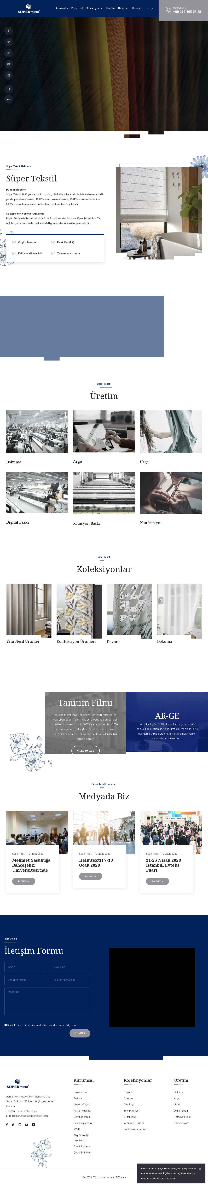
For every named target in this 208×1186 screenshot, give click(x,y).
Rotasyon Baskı (86, 525)
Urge (144, 464)
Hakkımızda (80, 1092)
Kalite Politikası (82, 1110)
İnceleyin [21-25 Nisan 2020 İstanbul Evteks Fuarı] (157, 883)
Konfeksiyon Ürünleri (126, 641)
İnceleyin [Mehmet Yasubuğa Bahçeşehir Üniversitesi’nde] (23, 883)
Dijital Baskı (17, 641)
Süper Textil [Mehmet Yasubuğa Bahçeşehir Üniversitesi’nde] (18, 856)
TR (148, 8)
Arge (77, 463)
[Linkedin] (8, 75)
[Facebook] (8, 31)
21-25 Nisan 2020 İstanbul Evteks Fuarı (163, 867)
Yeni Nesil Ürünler (73, 641)
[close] (200, 1168)
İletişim (137, 8)
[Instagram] (8, 53)
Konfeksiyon (151, 524)
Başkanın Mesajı (83, 1123)
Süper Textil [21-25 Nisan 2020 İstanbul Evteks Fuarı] (152, 856)
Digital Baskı (17, 524)
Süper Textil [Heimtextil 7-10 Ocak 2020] (85, 856)
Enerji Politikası (82, 1146)
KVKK (77, 1129)
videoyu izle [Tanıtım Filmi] (85, 750)
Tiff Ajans (121, 1177)
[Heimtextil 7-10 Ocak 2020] (104, 834)
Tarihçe (78, 1098)
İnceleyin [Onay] (171, 1178)
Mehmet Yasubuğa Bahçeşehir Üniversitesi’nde (31, 867)
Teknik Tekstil (131, 1110)
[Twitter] (8, 42)
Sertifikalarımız (82, 1116)
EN (152, 8)
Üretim (110, 8)
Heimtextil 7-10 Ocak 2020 (96, 865)
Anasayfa (62, 8)
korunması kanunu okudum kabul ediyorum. (40, 1025)
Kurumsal (77, 8)
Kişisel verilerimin (17, 1025)
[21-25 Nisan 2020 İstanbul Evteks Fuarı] (171, 834)
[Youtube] (8, 64)
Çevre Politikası (82, 1152)
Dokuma (13, 464)
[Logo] (28, 8)
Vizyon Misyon (82, 1104)
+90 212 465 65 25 (187, 11)
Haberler (123, 8)
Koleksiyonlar (94, 8)
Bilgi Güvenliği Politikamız (81, 1138)
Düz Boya (129, 1104)
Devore (163, 641)
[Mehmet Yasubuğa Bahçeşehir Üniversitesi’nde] (37, 834)
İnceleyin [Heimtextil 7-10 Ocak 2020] (90, 878)
